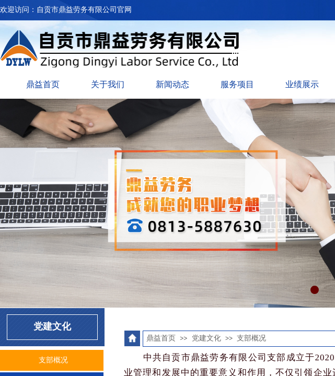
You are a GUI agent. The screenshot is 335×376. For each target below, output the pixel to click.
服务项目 (237, 84)
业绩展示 (302, 84)
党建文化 (206, 338)
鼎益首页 (43, 84)
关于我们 (107, 84)
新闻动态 (172, 84)
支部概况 (251, 338)
